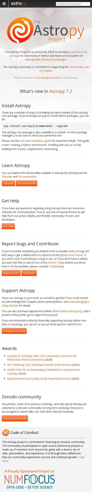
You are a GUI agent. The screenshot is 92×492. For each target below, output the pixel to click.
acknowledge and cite (47, 77)
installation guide (35, 140)
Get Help (8, 225)
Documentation (27, 175)
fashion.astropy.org (71, 310)
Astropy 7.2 (60, 91)
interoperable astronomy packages (45, 59)
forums (52, 261)
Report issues (11, 272)
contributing (56, 265)
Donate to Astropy (14, 330)
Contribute (29, 272)
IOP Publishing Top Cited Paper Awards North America (39, 363)
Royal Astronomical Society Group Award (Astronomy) (39, 377)
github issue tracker (71, 254)
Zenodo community (14, 417)
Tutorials (7, 175)
